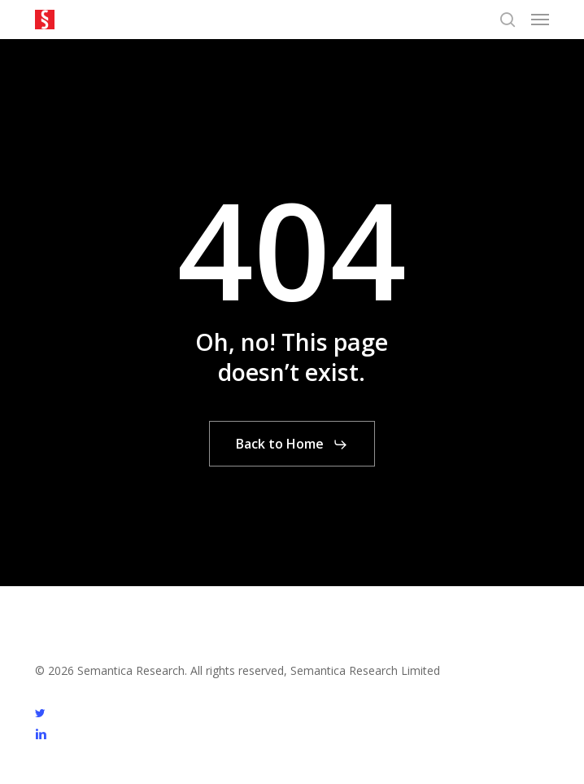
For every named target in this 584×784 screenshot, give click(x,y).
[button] (540, 19)
